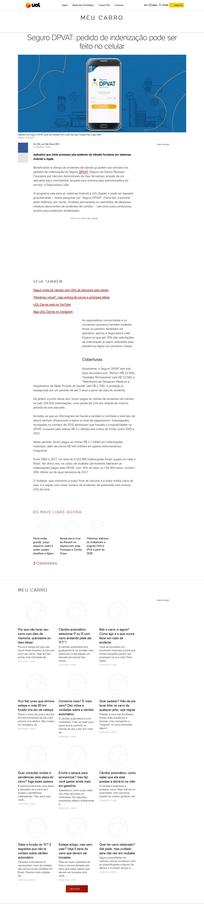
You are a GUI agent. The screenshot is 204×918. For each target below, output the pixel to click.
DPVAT (83, 172)
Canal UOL (104, 5)
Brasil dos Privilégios (83, 5)
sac (146, 5)
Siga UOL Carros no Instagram (53, 311)
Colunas (119, 5)
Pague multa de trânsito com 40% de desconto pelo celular (71, 290)
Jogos (65, 5)
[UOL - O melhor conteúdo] (33, 5)
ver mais (77, 889)
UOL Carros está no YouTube (52, 304)
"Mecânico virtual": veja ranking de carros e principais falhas (71, 297)
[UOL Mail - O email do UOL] (153, 5)
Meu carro (102, 17)
